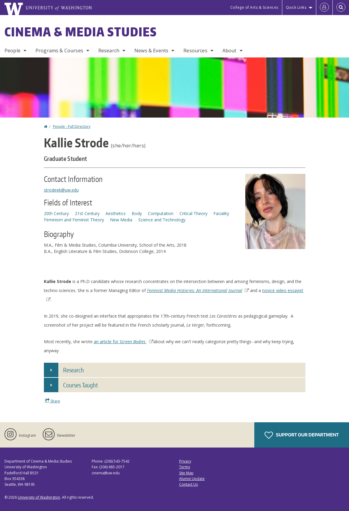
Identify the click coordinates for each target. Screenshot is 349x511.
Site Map (186, 473)
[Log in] (324, 7)
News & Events (151, 50)
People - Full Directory (71, 126)
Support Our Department (302, 435)
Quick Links (296, 7)
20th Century (56, 213)
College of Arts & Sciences (254, 7)
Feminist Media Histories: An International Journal (198, 290)
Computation (160, 213)
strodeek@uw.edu (61, 190)
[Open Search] (341, 7)
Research (108, 50)
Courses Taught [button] (80, 385)
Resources (195, 50)
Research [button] (73, 370)
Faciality (221, 213)
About (229, 50)
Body (137, 213)
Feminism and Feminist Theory (74, 220)
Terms (184, 466)
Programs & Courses (59, 50)
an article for (123, 341)
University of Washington (39, 497)
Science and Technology (161, 220)
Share (52, 401)
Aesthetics (116, 213)
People (12, 50)
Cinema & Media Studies (81, 32)
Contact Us (188, 484)
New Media (121, 220)
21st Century (87, 213)
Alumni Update (192, 478)
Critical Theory (193, 213)
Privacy (185, 461)
